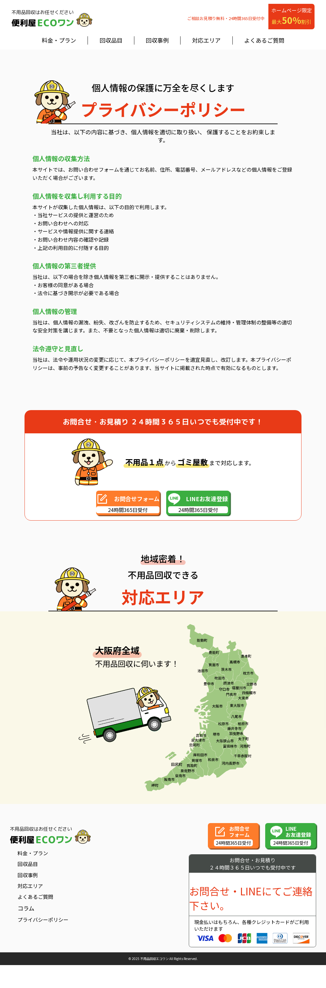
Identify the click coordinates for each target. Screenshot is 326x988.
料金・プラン (59, 40)
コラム (26, 906)
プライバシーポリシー (43, 918)
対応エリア (206, 40)
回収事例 (157, 40)
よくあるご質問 (264, 40)
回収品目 (111, 40)
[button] (115, 502)
